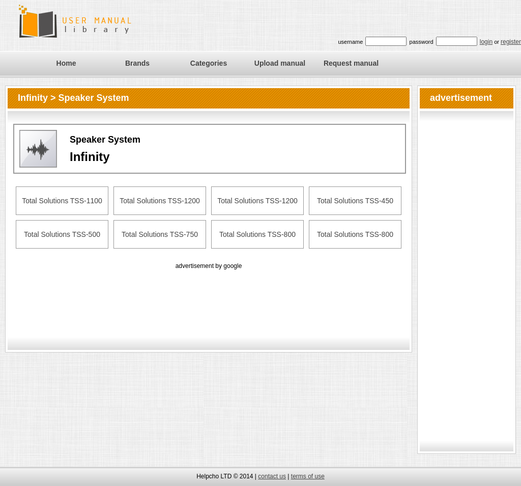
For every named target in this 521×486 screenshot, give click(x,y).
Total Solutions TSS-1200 (160, 201)
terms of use (308, 476)
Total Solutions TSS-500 (62, 234)
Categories (208, 63)
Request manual (351, 63)
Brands (137, 63)
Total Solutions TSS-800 (257, 234)
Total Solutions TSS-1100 (62, 201)
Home (66, 63)
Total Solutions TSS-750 (160, 234)
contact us (272, 476)
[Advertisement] (208, 294)
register (511, 41)
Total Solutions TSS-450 (355, 201)
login (486, 41)
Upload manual (279, 63)
